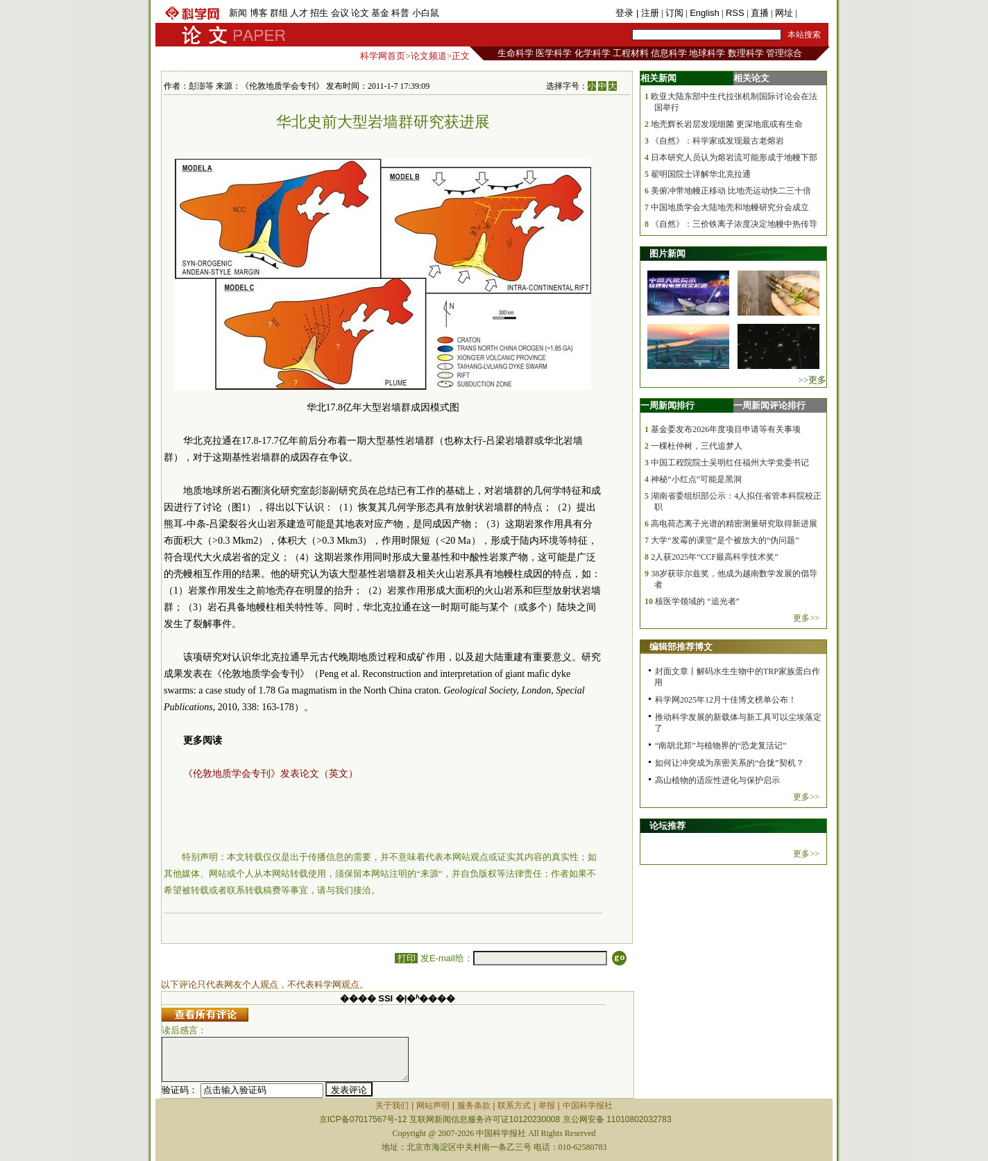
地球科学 (707, 53)
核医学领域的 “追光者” (697, 601)
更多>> (806, 618)
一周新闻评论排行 (769, 405)
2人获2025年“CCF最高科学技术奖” (714, 557)
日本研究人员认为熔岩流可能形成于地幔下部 (734, 157)
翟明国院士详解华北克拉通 (701, 174)
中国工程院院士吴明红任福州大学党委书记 (730, 462)
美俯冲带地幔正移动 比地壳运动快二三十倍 (731, 191)
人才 (299, 13)
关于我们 (392, 1105)
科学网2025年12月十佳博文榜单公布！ (726, 700)
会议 (340, 13)
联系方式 (514, 1105)
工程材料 (631, 53)
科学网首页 (382, 56)
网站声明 (433, 1105)
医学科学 (554, 53)
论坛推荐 (667, 825)
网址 (784, 13)
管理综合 (784, 53)
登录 (625, 13)
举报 (546, 1105)
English (704, 13)
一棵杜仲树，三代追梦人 (696, 446)
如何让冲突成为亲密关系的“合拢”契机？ (729, 763)
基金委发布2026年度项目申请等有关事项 (726, 429)
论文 (360, 13)
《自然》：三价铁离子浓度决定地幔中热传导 (734, 224)
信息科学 (669, 53)
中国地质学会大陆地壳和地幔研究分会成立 (730, 207)
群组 (279, 13)
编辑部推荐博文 (681, 647)
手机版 (812, 13)
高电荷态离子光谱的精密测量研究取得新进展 (734, 523)
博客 (259, 13)
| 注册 (647, 13)
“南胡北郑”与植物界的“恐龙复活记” (720, 745)
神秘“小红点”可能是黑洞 (696, 479)
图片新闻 (667, 253)
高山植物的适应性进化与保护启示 (717, 780)
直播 (760, 13)
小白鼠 (425, 13)
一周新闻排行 (667, 405)
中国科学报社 (588, 1105)
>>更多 (812, 380)
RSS (735, 13)
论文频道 (429, 56)
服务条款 (474, 1105)
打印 (406, 958)
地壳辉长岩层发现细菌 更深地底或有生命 (727, 124)
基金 (380, 13)
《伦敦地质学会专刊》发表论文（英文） (270, 773)
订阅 (674, 13)
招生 (319, 13)
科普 (400, 13)
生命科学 (515, 53)
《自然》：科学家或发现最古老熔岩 (717, 141)
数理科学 (746, 53)
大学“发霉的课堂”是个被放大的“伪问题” (725, 540)
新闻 (238, 13)
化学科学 (592, 53)
